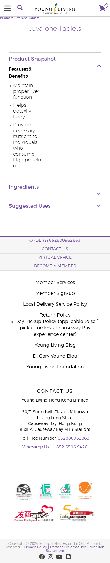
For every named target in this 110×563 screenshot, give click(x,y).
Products (6, 18)
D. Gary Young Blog (55, 356)
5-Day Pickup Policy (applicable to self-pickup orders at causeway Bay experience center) (55, 328)
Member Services (55, 282)
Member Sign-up (55, 293)
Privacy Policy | (37, 547)
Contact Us (55, 249)
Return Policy (55, 315)
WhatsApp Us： (38, 447)
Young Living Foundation (55, 367)
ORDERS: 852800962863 (55, 241)
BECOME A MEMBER (55, 266)
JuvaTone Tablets (26, 18)
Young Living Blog (55, 345)
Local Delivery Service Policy (55, 304)
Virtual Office (55, 258)
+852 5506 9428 (71, 447)
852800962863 (73, 438)
